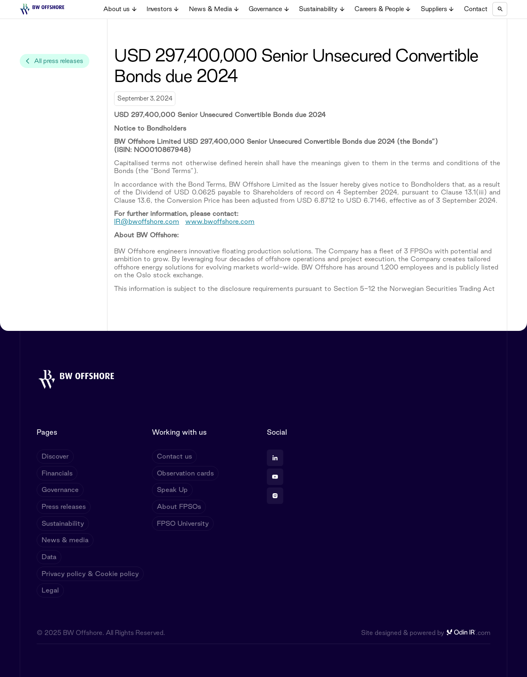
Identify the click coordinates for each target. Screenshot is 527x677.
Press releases (64, 506)
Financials (57, 473)
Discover (55, 456)
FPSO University (183, 523)
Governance (60, 489)
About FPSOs (179, 506)
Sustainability (63, 523)
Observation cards (185, 473)
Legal (50, 590)
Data (49, 556)
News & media (65, 539)
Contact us (174, 456)
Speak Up (172, 489)
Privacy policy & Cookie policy (90, 573)
